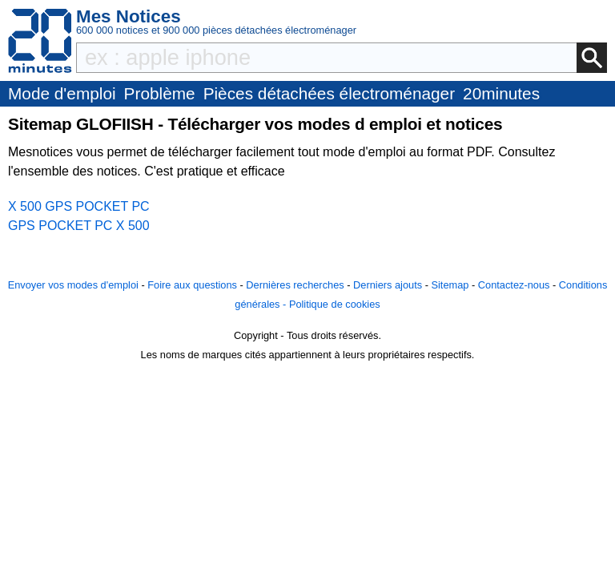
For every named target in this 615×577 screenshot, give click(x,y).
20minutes (501, 93)
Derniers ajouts (387, 285)
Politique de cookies (334, 304)
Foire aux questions (192, 285)
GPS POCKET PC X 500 (79, 225)
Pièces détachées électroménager (329, 93)
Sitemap (449, 285)
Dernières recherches (295, 285)
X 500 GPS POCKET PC (79, 206)
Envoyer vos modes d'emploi (73, 285)
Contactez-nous (514, 285)
